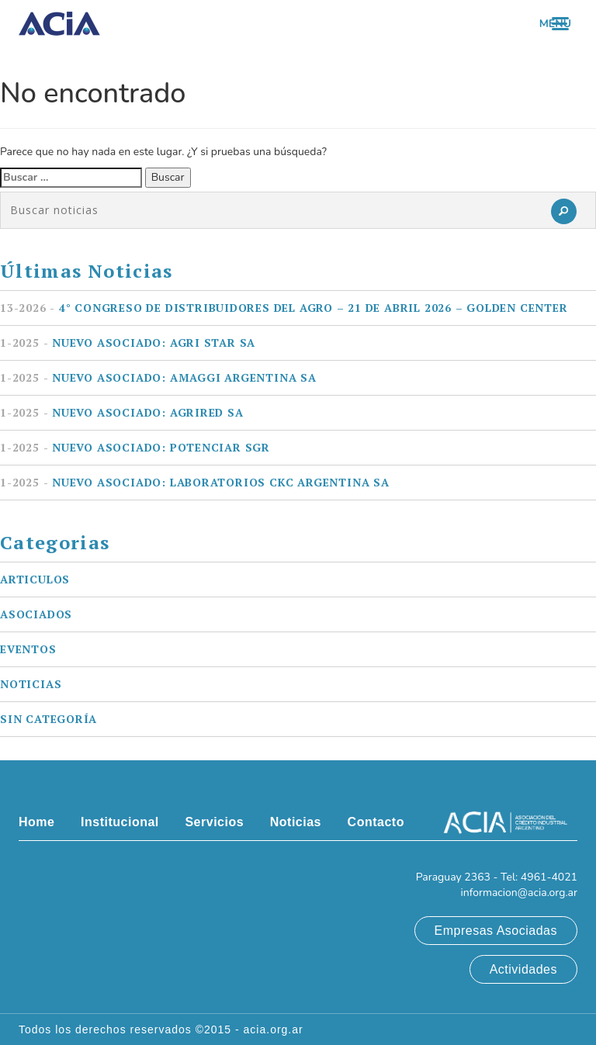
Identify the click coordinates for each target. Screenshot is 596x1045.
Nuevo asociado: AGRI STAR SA (127, 342)
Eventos (28, 649)
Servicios (214, 822)
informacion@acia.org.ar (518, 892)
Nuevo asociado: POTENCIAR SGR (135, 447)
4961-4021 (549, 877)
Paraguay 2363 (453, 877)
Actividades (523, 969)
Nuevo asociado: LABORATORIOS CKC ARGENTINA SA (195, 482)
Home (36, 822)
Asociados (36, 614)
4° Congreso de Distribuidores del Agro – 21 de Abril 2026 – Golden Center (284, 307)
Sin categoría (48, 718)
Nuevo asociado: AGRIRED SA (122, 412)
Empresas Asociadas (496, 930)
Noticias (30, 683)
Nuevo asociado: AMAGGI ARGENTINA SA (158, 377)
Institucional (120, 822)
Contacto (376, 822)
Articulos (35, 579)
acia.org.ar (273, 1029)
